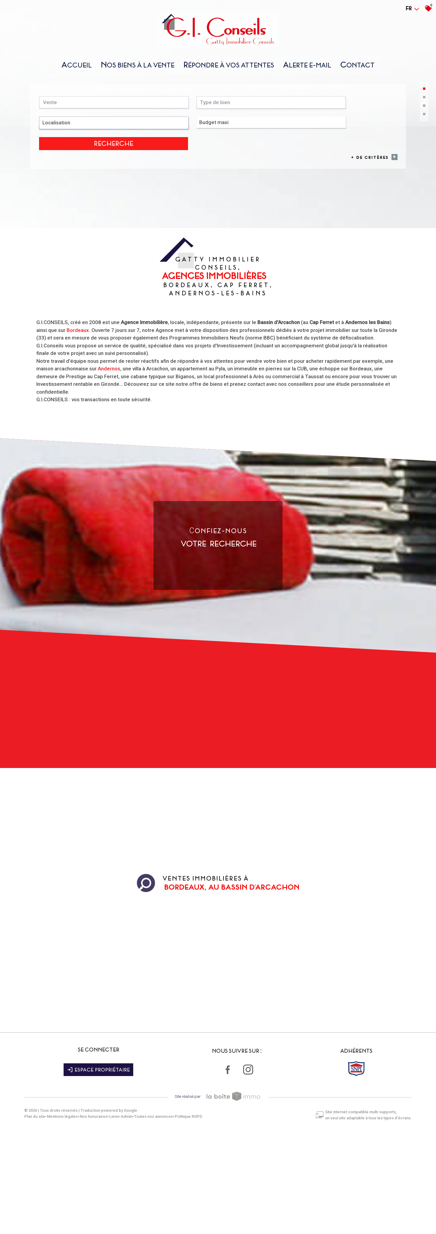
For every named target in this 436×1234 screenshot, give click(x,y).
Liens (114, 1216)
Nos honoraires (93, 1216)
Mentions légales (62, 1216)
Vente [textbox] (52, 222)
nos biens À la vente (137, 68)
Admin (126, 1216)
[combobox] (75, 222)
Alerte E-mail (307, 68)
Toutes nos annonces (153, 1216)
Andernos (109, 473)
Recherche (368, 222)
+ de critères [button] (371, 232)
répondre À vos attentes (228, 68)
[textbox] (150, 222)
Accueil (76, 68)
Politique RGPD (188, 1216)
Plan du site (34, 1216)
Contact (357, 68)
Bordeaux (78, 435)
